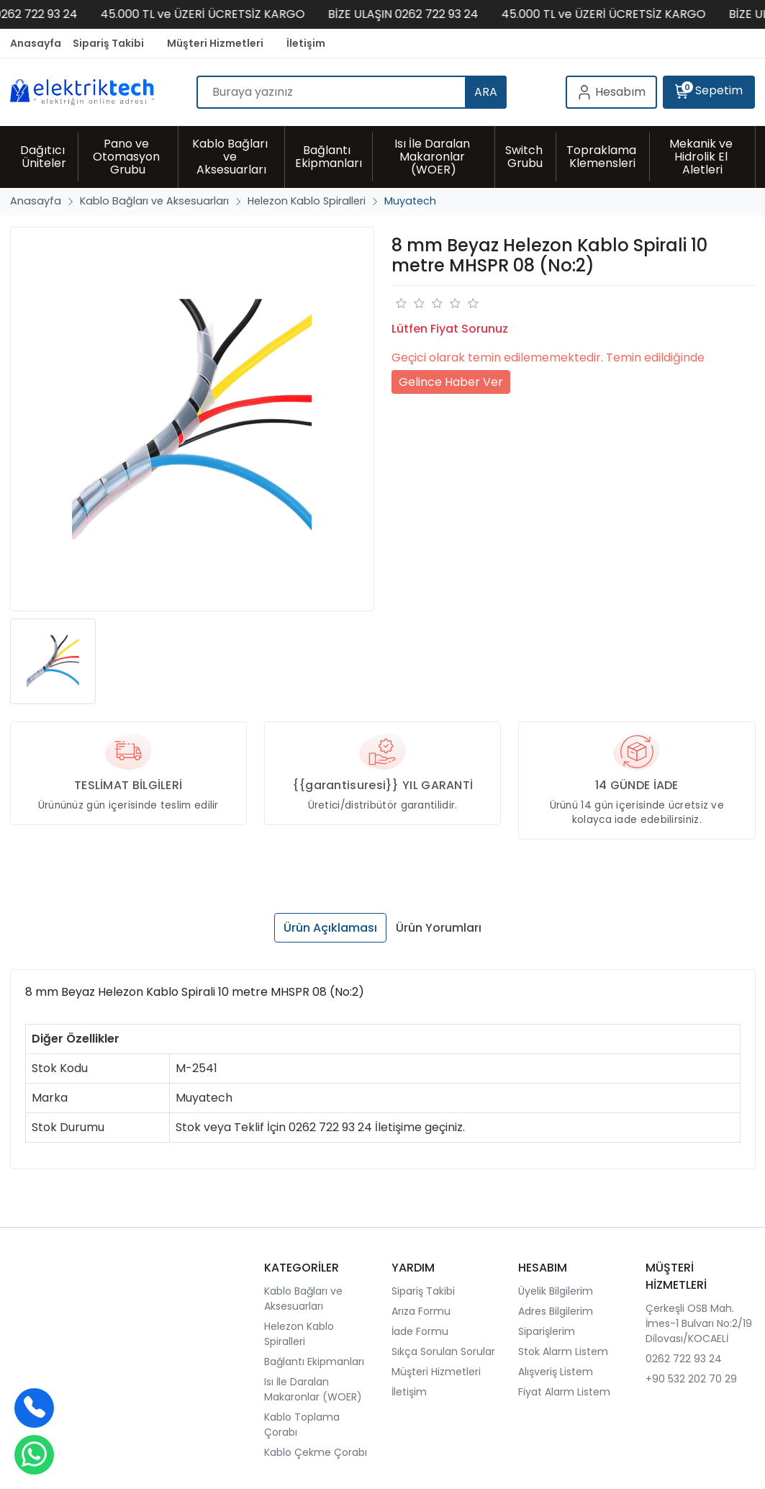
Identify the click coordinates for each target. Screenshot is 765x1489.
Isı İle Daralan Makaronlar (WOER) (313, 1389)
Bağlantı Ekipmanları (314, 1361)
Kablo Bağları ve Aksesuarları (303, 1298)
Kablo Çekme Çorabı (315, 1452)
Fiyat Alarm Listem (564, 1392)
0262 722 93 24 (684, 1358)
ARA (485, 92)
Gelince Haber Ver (451, 382)
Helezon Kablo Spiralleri (299, 1334)
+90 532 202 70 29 (691, 1379)
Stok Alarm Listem (563, 1351)
